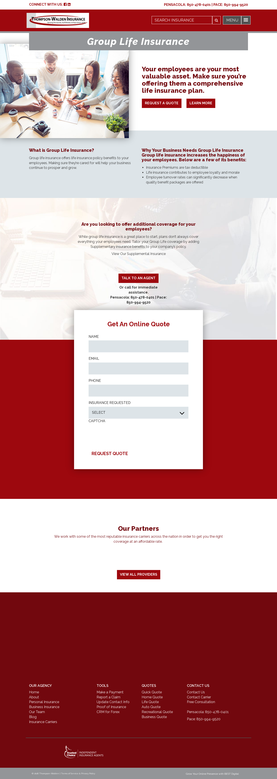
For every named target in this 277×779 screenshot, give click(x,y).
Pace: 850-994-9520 (203, 719)
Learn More (201, 103)
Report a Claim (108, 697)
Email (94, 358)
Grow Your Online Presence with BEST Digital (212, 773)
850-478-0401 (199, 5)
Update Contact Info (113, 702)
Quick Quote (152, 692)
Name (94, 337)
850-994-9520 (236, 5)
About (34, 697)
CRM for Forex (108, 712)
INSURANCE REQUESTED (110, 403)
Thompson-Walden (49, 773)
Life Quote (150, 702)
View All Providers (138, 574)
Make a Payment (110, 692)
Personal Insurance (44, 702)
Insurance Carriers (43, 722)
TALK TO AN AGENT (138, 278)
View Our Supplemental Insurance (139, 254)
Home (34, 692)
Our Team (37, 712)
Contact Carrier (199, 697)
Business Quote (154, 717)
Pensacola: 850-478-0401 (132, 297)
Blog (33, 717)
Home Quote (152, 697)
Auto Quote (151, 707)
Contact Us (196, 692)
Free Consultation (201, 702)
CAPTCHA (97, 421)
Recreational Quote (157, 712)
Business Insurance (44, 707)
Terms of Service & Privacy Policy (78, 773)
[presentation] (121, 433)
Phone (95, 381)
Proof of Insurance (111, 707)
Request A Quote (161, 103)
